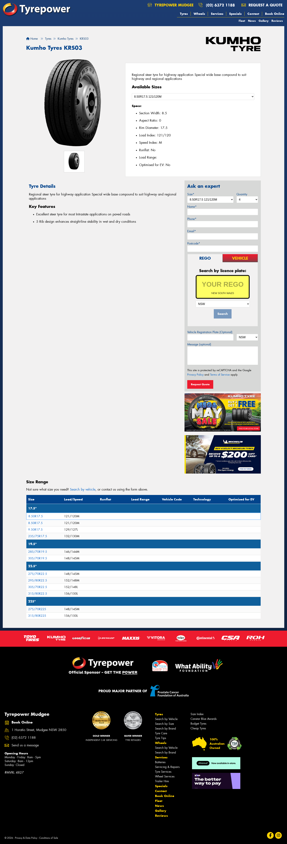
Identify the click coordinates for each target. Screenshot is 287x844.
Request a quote (261, 5)
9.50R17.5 (35, 530)
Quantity (241, 194)
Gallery (264, 20)
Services (217, 14)
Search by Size (164, 724)
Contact (253, 14)
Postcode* (193, 243)
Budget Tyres (198, 724)
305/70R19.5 (37, 558)
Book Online (274, 14)
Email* (191, 231)
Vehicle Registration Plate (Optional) (209, 332)
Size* (190, 194)
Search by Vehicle (166, 719)
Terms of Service (220, 374)
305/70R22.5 (37, 587)
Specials (235, 14)
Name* (192, 207)
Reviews (277, 20)
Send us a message (25, 745)
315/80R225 (37, 616)
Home (32, 39)
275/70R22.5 (37, 574)
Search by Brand (165, 728)
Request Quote (200, 384)
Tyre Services (163, 772)
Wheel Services (164, 776)
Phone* (191, 219)
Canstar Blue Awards (204, 719)
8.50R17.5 (35, 516)
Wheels (199, 14)
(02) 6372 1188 (220, 5)
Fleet (242, 20)
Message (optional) (199, 344)
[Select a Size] (193, 96)
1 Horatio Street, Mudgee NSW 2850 (39, 730)
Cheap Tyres (198, 728)
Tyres (184, 14)
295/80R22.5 (37, 580)
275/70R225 (37, 609)
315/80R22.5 (37, 594)
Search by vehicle (82, 489)
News (252, 20)
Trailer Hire (162, 781)
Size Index (197, 714)
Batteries (160, 762)
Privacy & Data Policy (26, 837)
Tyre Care (161, 733)
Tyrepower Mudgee (170, 5)
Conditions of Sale (48, 837)
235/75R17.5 (37, 536)
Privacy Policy (195, 374)
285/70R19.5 (37, 552)
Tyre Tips (160, 738)
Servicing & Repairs (167, 767)
